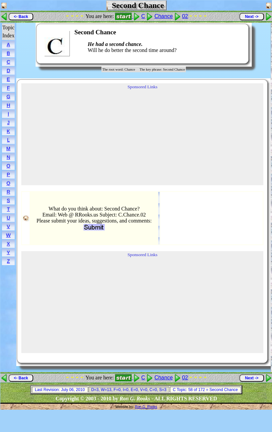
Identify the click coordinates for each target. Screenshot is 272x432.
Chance (163, 16)
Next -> (251, 16)
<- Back (21, 16)
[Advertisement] (223, 44)
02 (185, 16)
